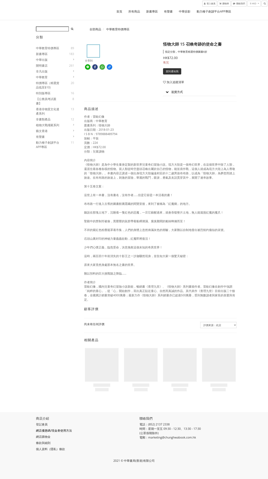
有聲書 (168, 11)
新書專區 (152, 11)
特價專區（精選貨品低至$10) (47, 85)
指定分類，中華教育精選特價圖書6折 (186, 51)
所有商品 (134, 11)
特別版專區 (43, 93)
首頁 (119, 11)
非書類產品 (43, 119)
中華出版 (42, 60)
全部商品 (95, 29)
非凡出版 (42, 71)
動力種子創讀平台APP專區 (214, 11)
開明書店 (42, 66)
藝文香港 (42, 131)
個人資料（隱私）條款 (50, 449)
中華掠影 (184, 11)
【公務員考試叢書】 (46, 101)
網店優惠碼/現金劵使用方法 (54, 431)
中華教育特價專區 (47, 48)
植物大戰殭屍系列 (47, 125)
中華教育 (42, 77)
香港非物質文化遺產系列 (47, 111)
